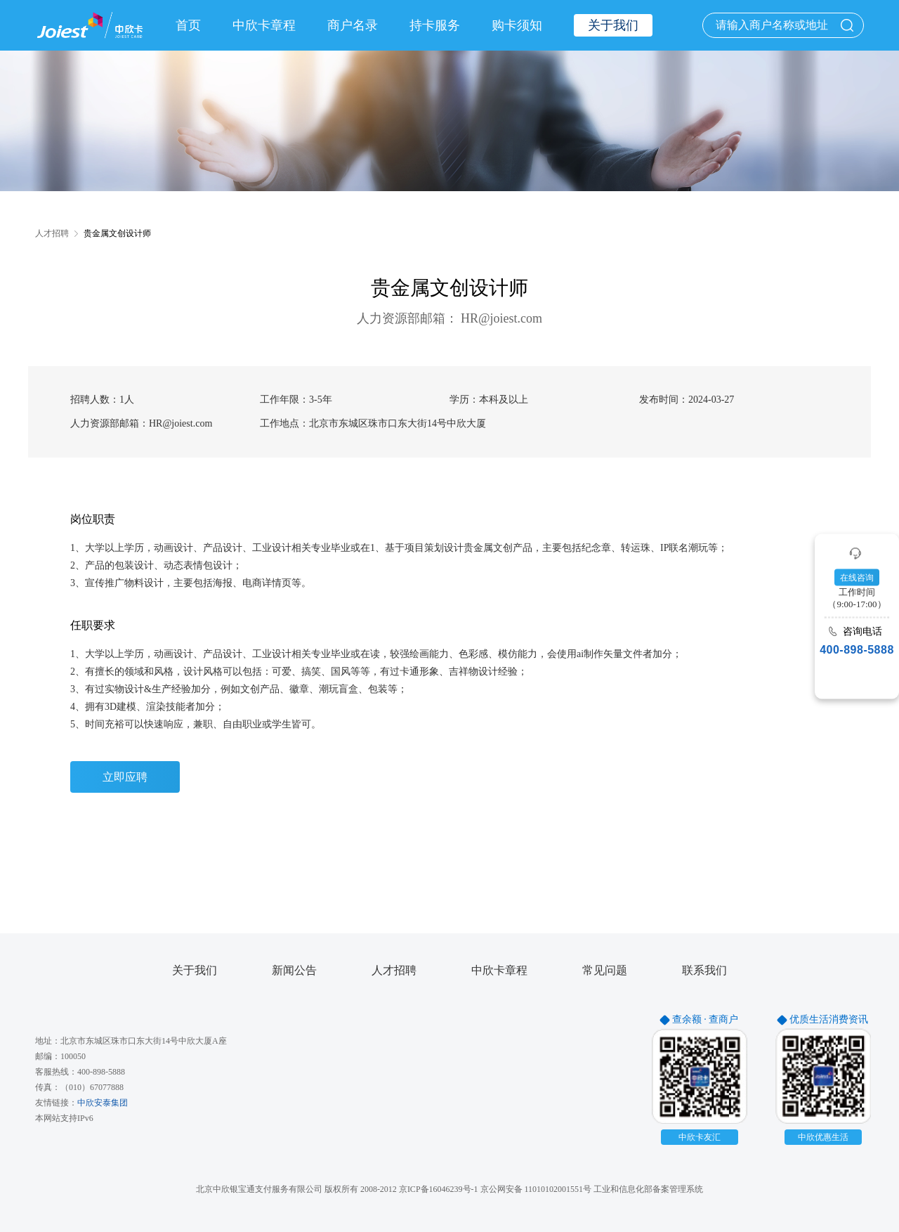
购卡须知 (517, 25)
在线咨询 (857, 577)
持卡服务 (434, 25)
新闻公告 (294, 970)
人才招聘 (394, 970)
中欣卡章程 (264, 25)
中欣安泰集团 (102, 1102)
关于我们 (194, 970)
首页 (188, 25)
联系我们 (704, 970)
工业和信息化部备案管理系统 (648, 1189)
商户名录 (352, 25)
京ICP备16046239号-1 (438, 1189)
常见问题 (604, 970)
